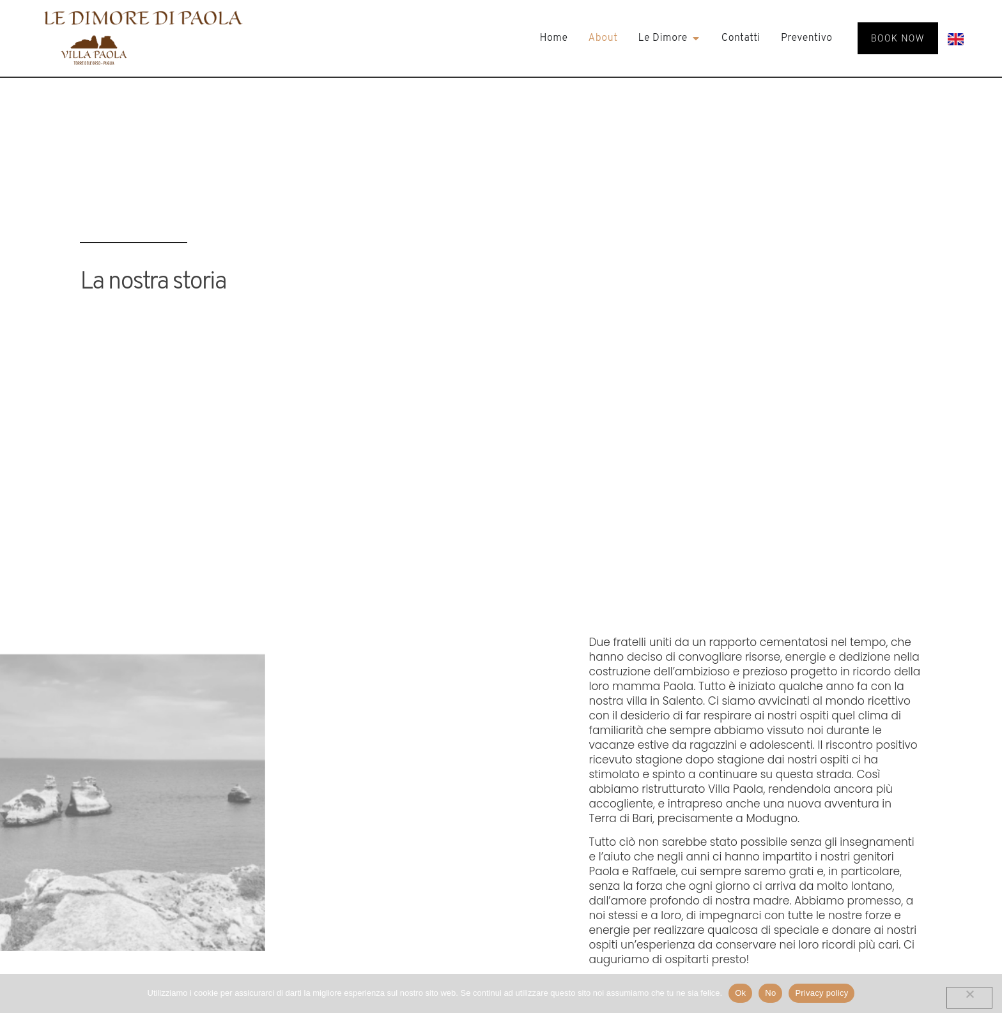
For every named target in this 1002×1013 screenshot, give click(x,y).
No (770, 993)
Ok (740, 993)
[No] (969, 998)
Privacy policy (821, 993)
